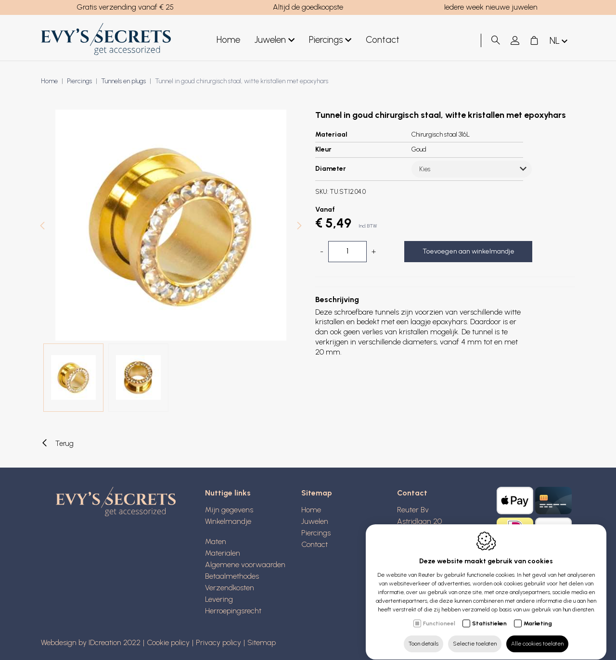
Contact (382, 39)
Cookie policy (168, 642)
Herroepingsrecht (233, 610)
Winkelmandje (228, 521)
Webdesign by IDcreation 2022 (91, 642)
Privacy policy (218, 642)
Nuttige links (228, 492)
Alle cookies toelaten (537, 634)
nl (559, 41)
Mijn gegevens (229, 509)
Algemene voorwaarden (245, 564)
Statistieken (489, 614)
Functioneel (439, 614)
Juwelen (275, 40)
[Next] (299, 227)
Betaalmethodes (232, 576)
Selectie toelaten (475, 634)
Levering (219, 599)
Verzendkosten (229, 587)
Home (228, 39)
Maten (215, 541)
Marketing (538, 614)
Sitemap (316, 492)
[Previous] (42, 227)
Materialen (222, 553)
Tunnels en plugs (123, 81)
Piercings (330, 40)
